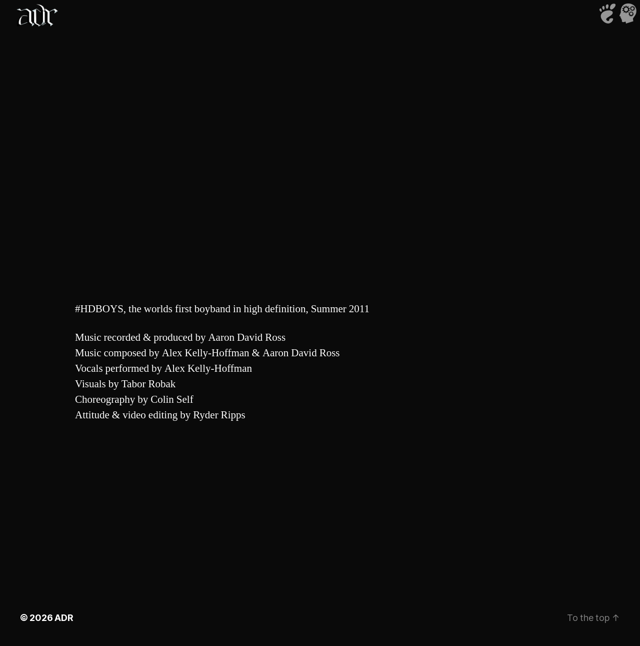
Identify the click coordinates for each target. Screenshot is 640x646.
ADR (63, 617)
